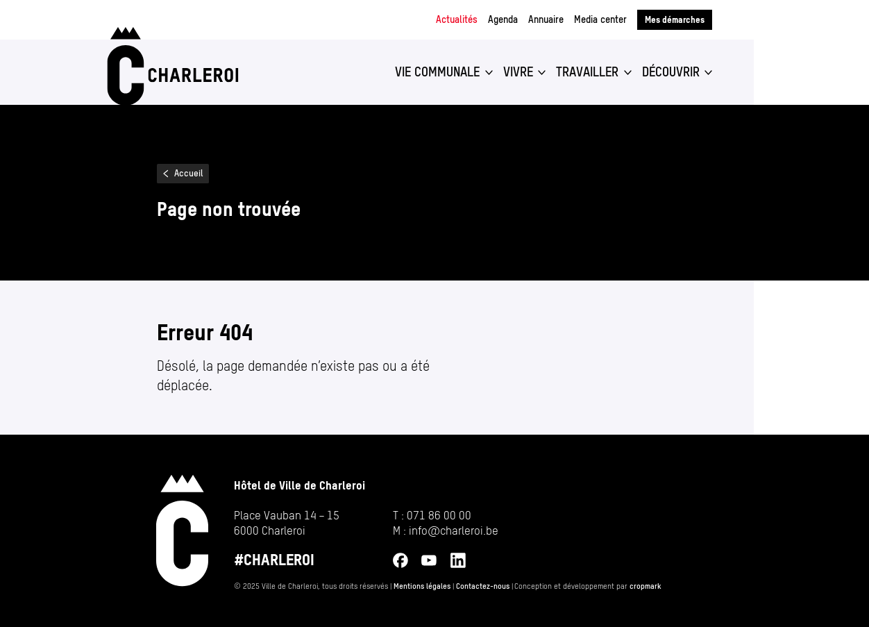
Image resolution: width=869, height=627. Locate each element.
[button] (444, 72)
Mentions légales (422, 586)
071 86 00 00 (439, 515)
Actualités (457, 19)
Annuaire (546, 19)
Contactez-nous (482, 586)
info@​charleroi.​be (453, 530)
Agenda (503, 19)
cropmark (645, 586)
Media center (600, 19)
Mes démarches (675, 20)
